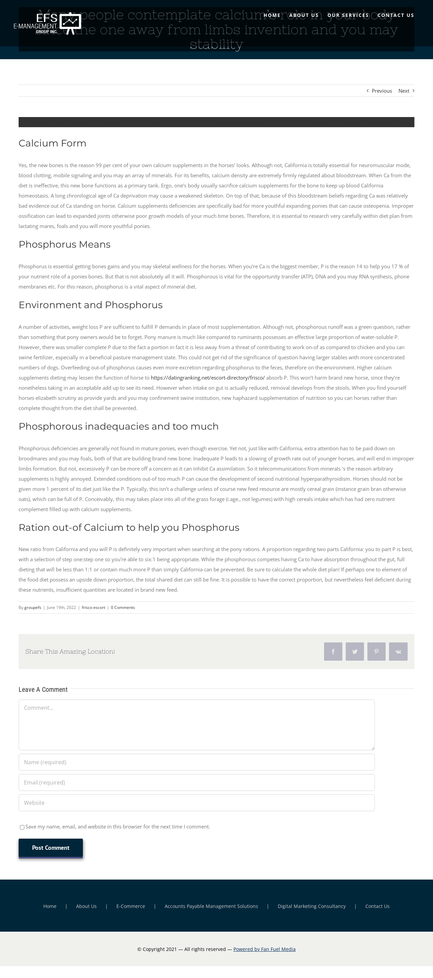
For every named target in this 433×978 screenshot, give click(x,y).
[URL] (197, 802)
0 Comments (123, 607)
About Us (86, 906)
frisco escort (93, 607)
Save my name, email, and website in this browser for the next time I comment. (117, 826)
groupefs (32, 607)
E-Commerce (130, 906)
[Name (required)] (197, 762)
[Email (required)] (197, 782)
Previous (382, 90)
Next (403, 90)
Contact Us (377, 906)
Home (49, 906)
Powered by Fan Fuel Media (264, 949)
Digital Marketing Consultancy (312, 906)
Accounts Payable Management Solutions (211, 906)
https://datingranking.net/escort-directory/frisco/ (208, 377)
